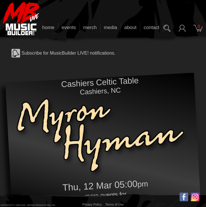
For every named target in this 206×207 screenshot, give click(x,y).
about (130, 27)
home (48, 27)
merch (90, 27)
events (69, 27)
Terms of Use (114, 204)
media (110, 27)
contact (152, 27)
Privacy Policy (92, 204)
